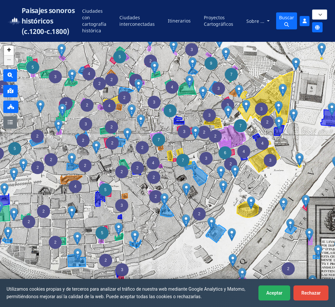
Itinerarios (179, 21)
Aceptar (274, 293)
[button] (55, 242)
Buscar (286, 20)
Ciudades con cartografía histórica (94, 21)
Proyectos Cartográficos (218, 20)
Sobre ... (256, 21)
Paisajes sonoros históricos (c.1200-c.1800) (48, 21)
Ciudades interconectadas (137, 20)
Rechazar (311, 293)
